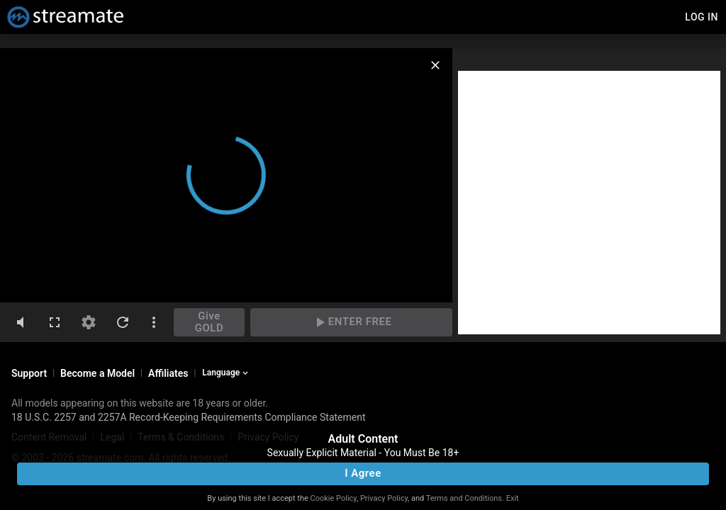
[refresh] (123, 322)
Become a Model (97, 373)
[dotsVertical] (153, 322)
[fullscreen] (55, 322)
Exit (512, 498)
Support (29, 373)
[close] (435, 65)
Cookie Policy (334, 498)
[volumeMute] (21, 322)
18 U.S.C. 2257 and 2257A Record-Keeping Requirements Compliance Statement (188, 417)
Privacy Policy (384, 498)
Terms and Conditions (464, 498)
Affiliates (168, 373)
